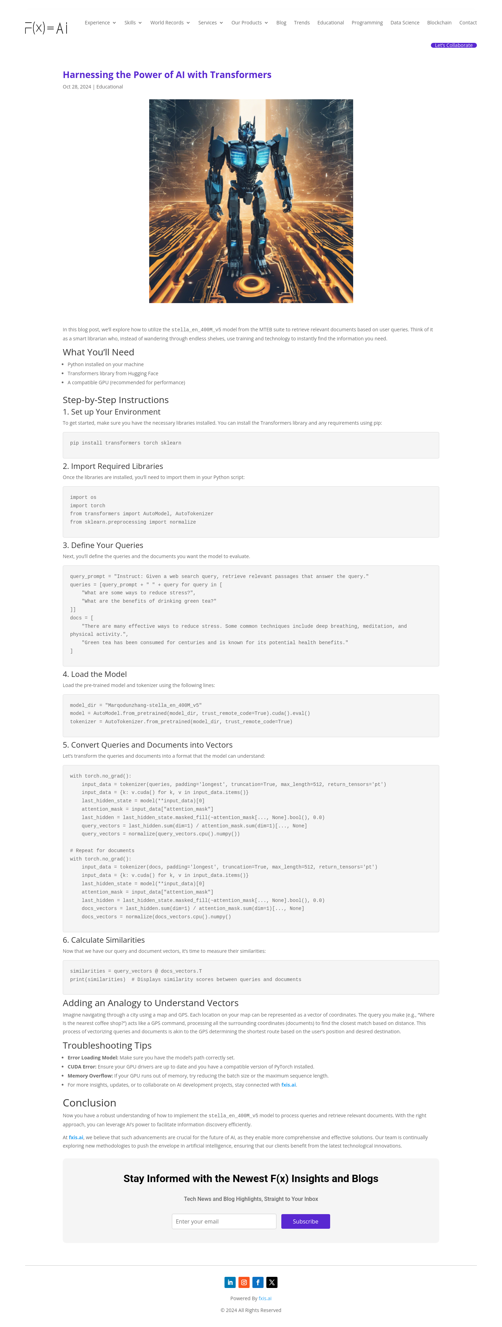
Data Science (404, 22)
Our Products (246, 22)
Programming (367, 22)
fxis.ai (288, 1084)
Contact (468, 22)
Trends (302, 22)
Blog (281, 22)
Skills (130, 22)
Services (207, 22)
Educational (331, 22)
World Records (166, 22)
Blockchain (439, 22)
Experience (97, 22)
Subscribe (305, 1221)
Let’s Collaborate (454, 45)
